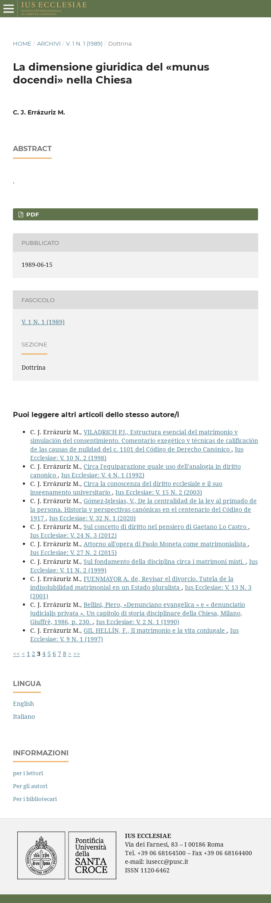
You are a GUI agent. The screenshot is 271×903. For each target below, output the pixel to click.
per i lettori (28, 773)
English (23, 703)
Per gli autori (30, 786)
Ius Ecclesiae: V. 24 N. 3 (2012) (73, 535)
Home (22, 43)
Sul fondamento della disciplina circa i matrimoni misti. (165, 561)
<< (16, 653)
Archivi (49, 43)
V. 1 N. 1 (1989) (84, 43)
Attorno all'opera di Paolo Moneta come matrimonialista (166, 544)
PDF (32, 214)
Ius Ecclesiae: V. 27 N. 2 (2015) (73, 552)
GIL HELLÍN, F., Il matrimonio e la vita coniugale (155, 630)
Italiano (24, 716)
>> (76, 653)
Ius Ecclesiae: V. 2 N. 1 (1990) (137, 622)
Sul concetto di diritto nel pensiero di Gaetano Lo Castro (166, 527)
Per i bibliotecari (35, 799)
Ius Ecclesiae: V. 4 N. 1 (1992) (102, 475)
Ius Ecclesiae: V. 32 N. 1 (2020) (92, 518)
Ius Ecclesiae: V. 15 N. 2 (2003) (158, 492)
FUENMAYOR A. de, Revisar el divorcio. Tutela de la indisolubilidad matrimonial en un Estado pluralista (132, 583)
